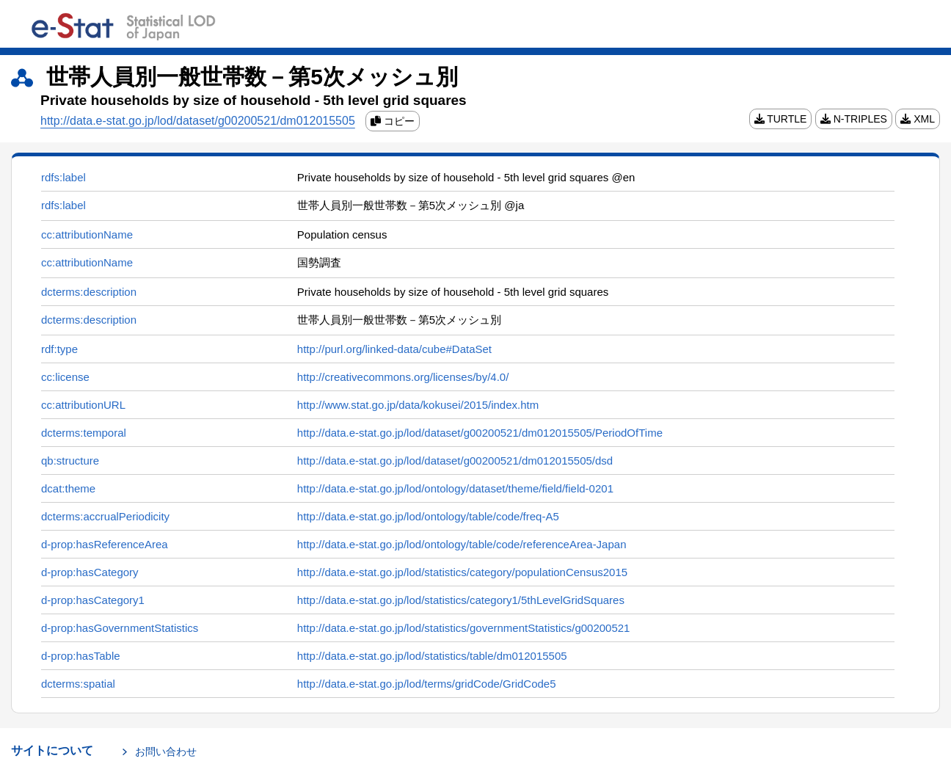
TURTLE (780, 119)
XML (917, 119)
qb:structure (70, 460)
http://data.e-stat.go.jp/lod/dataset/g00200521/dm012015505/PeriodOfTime (480, 432)
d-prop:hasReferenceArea (104, 544)
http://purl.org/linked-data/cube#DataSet (394, 349)
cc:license (65, 377)
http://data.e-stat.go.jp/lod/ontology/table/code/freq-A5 (428, 516)
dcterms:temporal (83, 432)
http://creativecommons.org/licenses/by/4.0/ (403, 377)
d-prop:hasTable (80, 656)
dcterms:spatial (78, 683)
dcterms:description (88, 291)
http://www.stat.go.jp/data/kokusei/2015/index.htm (418, 405)
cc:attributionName (87, 234)
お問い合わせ (166, 751)
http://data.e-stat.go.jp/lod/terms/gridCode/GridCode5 (426, 683)
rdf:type (59, 349)
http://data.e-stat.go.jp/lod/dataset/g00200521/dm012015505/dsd (455, 460)
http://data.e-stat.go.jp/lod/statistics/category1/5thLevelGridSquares (460, 600)
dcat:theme (68, 488)
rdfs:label (63, 177)
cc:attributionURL (83, 405)
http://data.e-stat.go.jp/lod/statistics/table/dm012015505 (432, 656)
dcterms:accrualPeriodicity (105, 516)
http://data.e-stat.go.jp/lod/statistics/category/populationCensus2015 (462, 572)
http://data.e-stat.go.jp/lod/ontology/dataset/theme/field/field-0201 (455, 488)
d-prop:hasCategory (90, 572)
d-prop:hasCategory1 (93, 600)
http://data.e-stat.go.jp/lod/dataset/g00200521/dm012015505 (197, 120)
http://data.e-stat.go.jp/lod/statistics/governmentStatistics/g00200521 (463, 628)
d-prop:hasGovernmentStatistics (119, 628)
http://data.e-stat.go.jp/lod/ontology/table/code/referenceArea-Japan (462, 544)
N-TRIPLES (853, 119)
